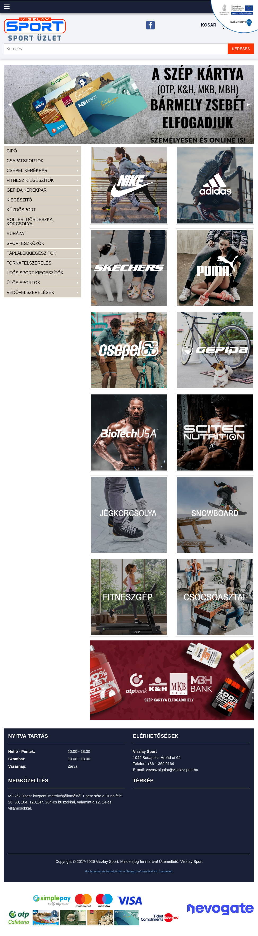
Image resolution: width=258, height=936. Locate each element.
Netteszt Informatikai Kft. (142, 871)
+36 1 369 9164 (160, 764)
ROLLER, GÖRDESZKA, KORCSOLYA (30, 221)
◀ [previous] (12, 106)
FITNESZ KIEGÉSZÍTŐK (30, 180)
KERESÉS (241, 49)
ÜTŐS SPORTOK (23, 282)
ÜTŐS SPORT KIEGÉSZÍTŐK (35, 273)
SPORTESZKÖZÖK (25, 243)
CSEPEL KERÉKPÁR (27, 170)
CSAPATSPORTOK (25, 161)
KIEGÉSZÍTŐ (19, 200)
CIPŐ (12, 151)
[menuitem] (42, 151)
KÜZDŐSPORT (21, 210)
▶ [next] (250, 106)
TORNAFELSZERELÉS (29, 263)
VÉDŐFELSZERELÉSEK (30, 292)
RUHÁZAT (16, 233)
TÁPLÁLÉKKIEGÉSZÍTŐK (31, 253)
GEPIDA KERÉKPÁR (27, 190)
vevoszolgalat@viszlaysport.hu (172, 770)
